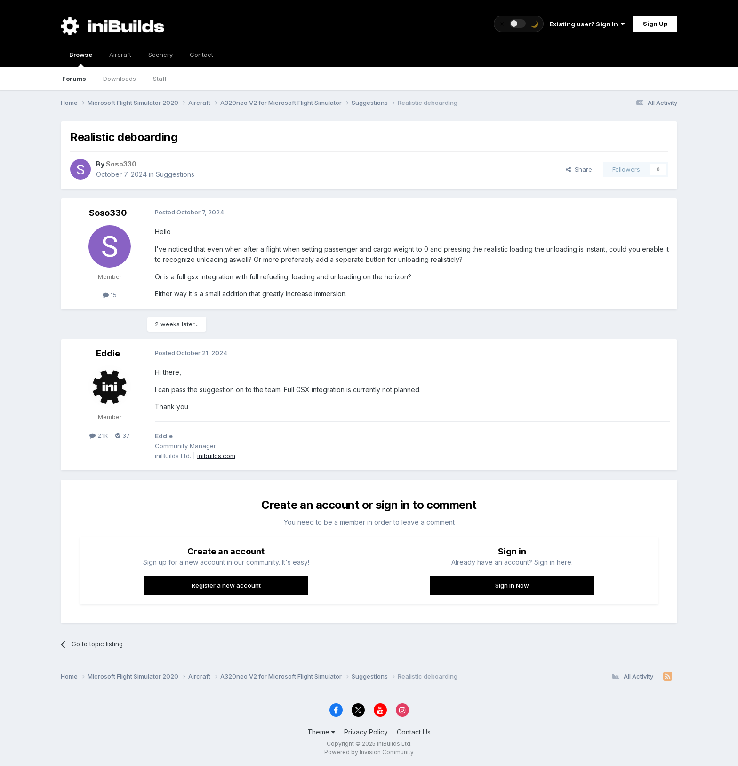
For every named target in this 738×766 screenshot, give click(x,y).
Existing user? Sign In (587, 24)
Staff (160, 78)
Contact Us (414, 732)
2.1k (98, 435)
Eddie (108, 353)
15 (110, 295)
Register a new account (226, 585)
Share (579, 169)
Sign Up (655, 23)
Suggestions (175, 174)
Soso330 (108, 213)
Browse (80, 59)
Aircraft (120, 54)
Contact (201, 54)
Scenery (160, 54)
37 (122, 435)
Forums (74, 78)
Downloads (119, 78)
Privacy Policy (366, 732)
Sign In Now (512, 585)
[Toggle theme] (519, 24)
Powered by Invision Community (369, 752)
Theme (321, 732)
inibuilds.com (216, 455)
